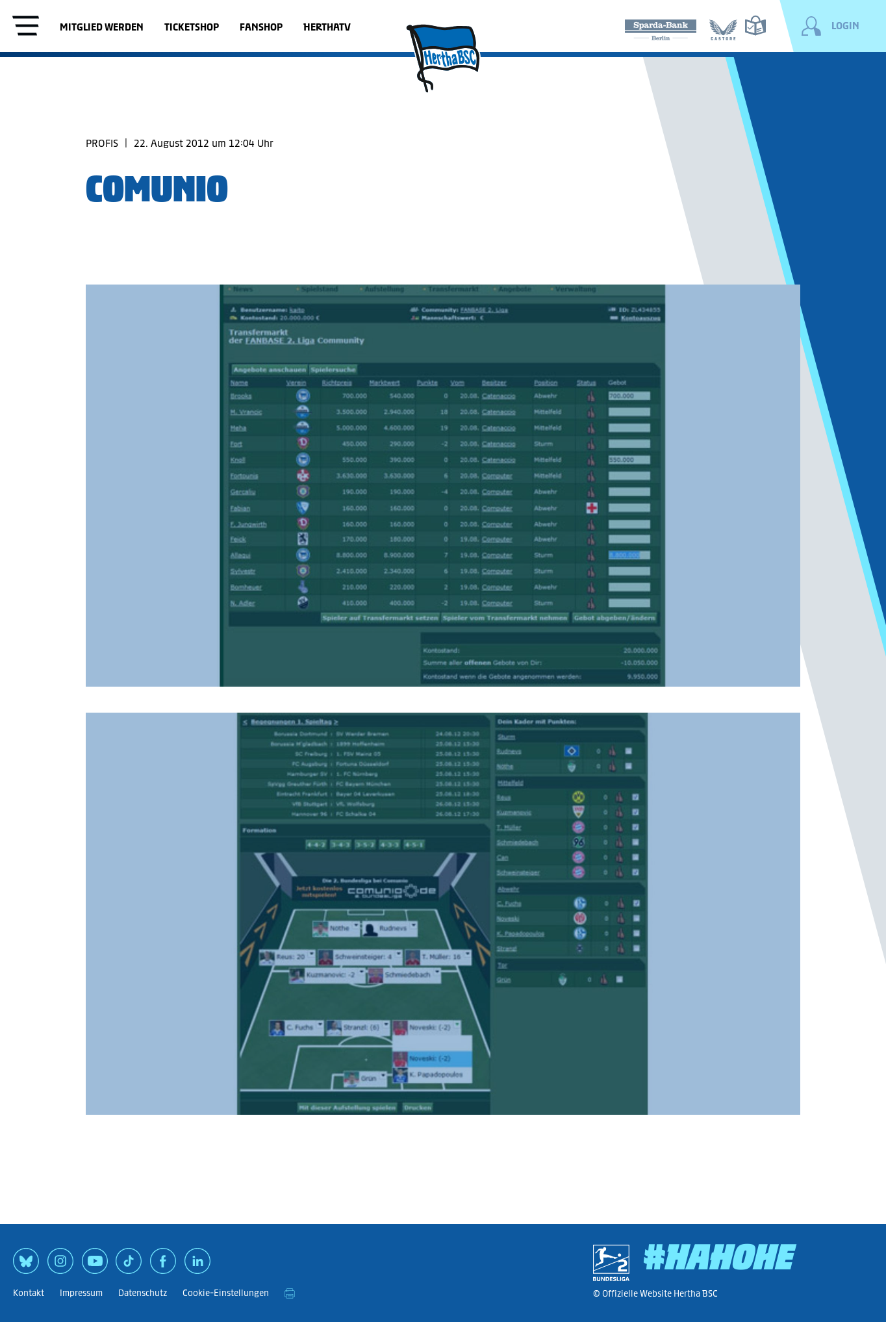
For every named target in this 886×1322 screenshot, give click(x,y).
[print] (290, 1293)
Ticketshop (191, 27)
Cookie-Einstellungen (226, 1293)
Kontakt (28, 1293)
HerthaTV (327, 27)
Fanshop (261, 27)
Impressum (81, 1293)
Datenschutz (142, 1293)
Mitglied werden (102, 27)
